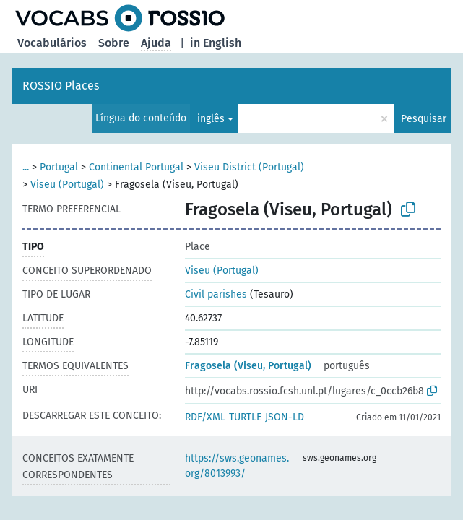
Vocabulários (52, 43)
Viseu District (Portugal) (249, 167)
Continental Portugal (136, 167)
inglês (211, 119)
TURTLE (245, 417)
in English (215, 43)
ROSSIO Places (60, 85)
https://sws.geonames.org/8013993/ (237, 466)
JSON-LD (284, 417)
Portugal (59, 167)
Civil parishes (216, 294)
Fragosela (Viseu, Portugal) (248, 366)
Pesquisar (423, 119)
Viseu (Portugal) (67, 184)
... (25, 167)
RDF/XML (205, 417)
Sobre (113, 43)
